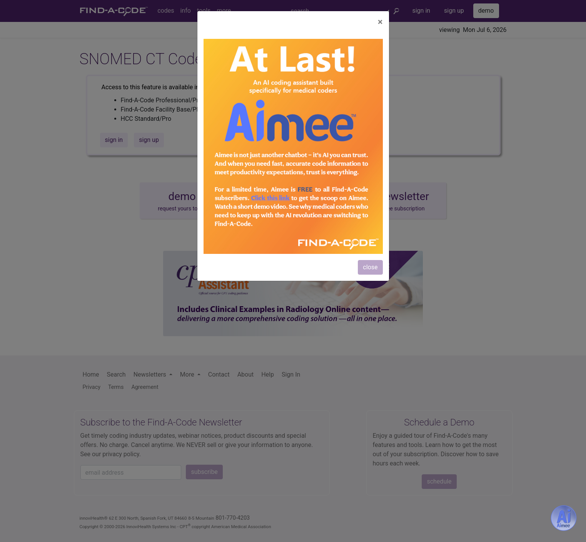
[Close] (380, 22)
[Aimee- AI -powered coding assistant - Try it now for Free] (564, 518)
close (370, 267)
